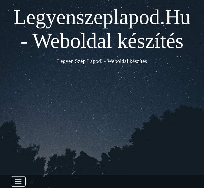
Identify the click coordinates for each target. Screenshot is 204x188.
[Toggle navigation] (18, 181)
